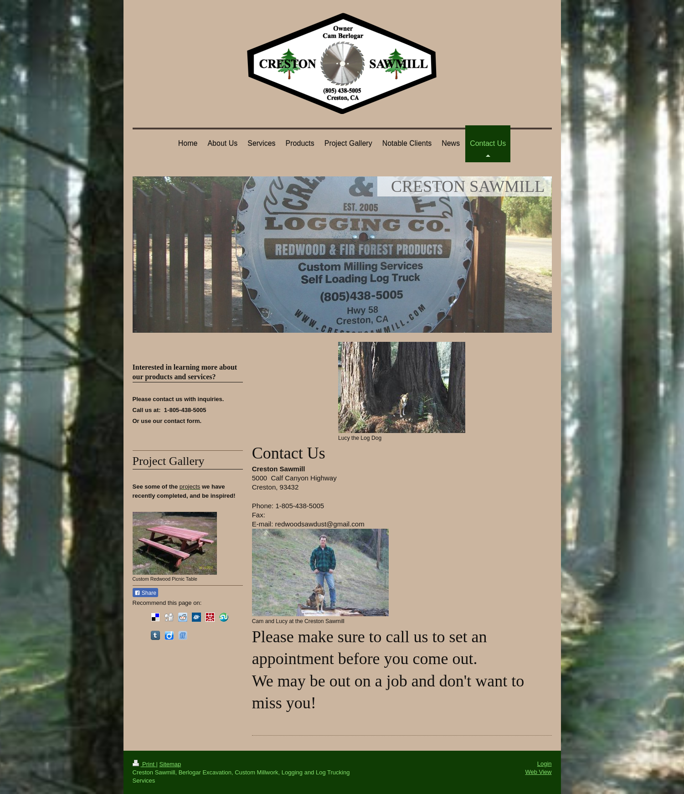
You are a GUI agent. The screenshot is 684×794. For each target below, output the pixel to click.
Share (145, 593)
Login (544, 763)
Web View (538, 771)
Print (144, 764)
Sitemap (170, 764)
